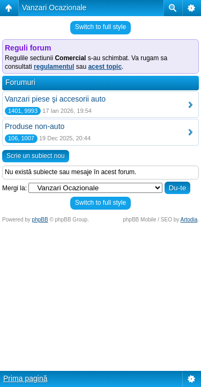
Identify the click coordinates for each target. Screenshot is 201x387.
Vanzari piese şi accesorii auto (55, 99)
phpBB (40, 220)
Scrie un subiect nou (35, 156)
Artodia (189, 220)
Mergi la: (14, 188)
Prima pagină (25, 378)
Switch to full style (100, 27)
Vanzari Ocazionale (54, 7)
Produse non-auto (34, 126)
